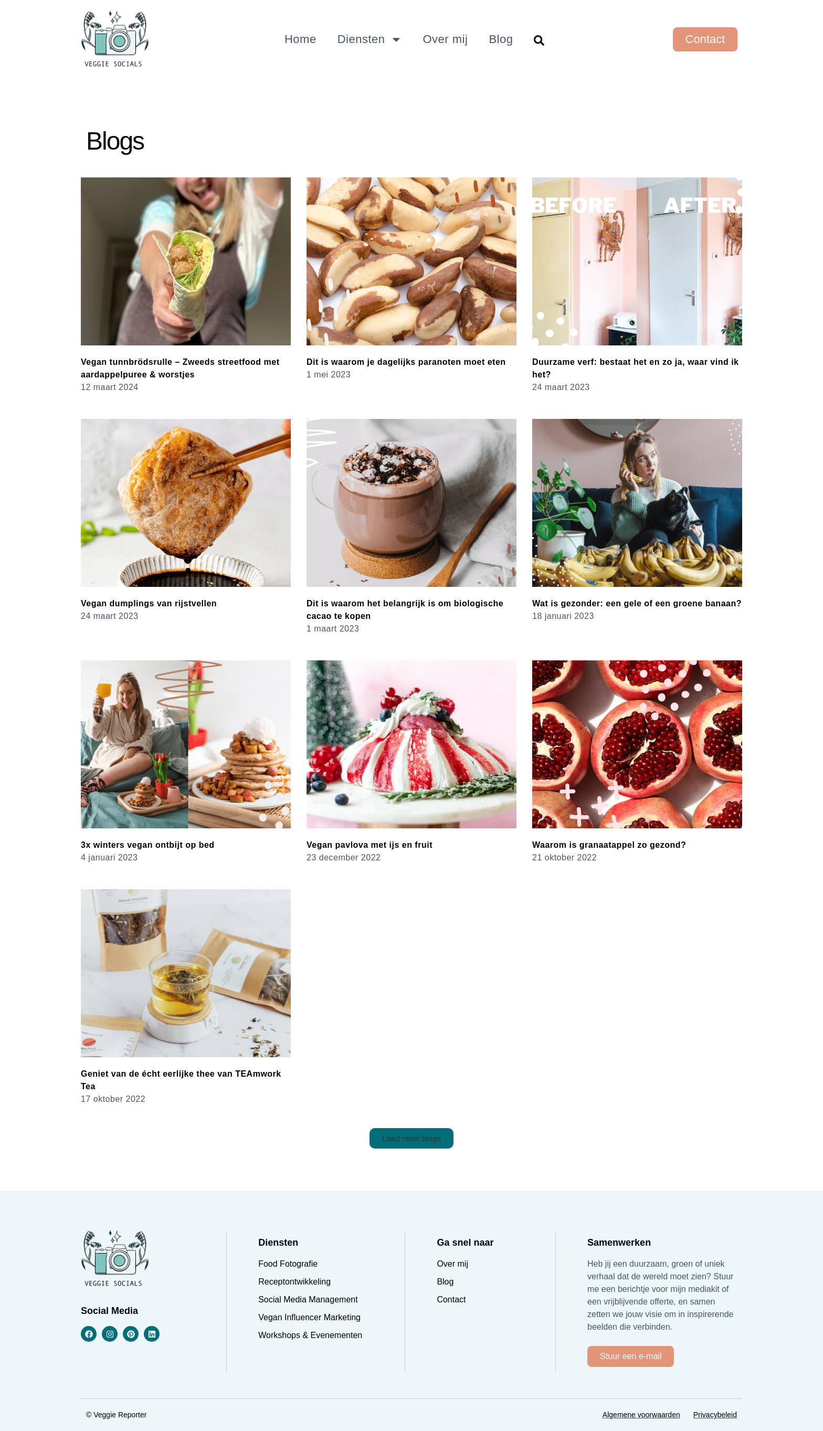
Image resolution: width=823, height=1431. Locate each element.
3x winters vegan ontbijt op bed (148, 844)
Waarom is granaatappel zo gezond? (609, 844)
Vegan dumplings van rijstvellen (149, 603)
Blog (501, 39)
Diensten (369, 39)
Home (300, 39)
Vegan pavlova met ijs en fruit (369, 844)
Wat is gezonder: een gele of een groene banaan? (637, 603)
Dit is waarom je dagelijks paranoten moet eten (406, 361)
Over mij (445, 39)
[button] (411, 1138)
